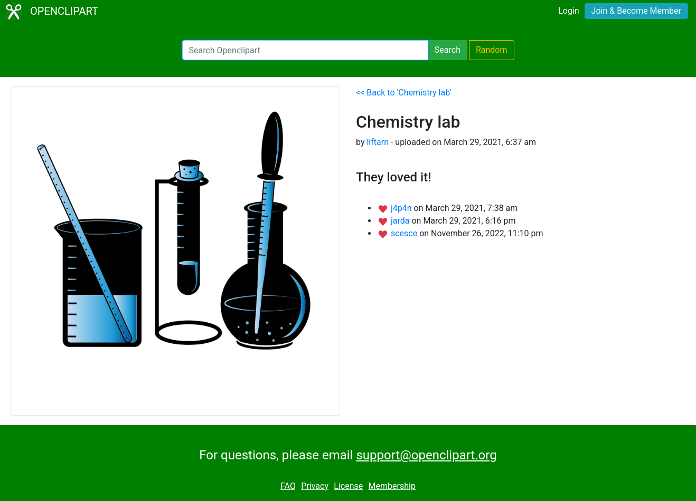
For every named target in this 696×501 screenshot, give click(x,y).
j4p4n (402, 208)
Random (491, 50)
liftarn (377, 142)
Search (447, 50)
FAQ (288, 486)
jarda (401, 221)
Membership (392, 486)
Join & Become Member (636, 11)
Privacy (314, 486)
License (348, 486)
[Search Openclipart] (305, 50)
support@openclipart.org (426, 455)
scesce (405, 233)
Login (568, 11)
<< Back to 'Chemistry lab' (404, 93)
